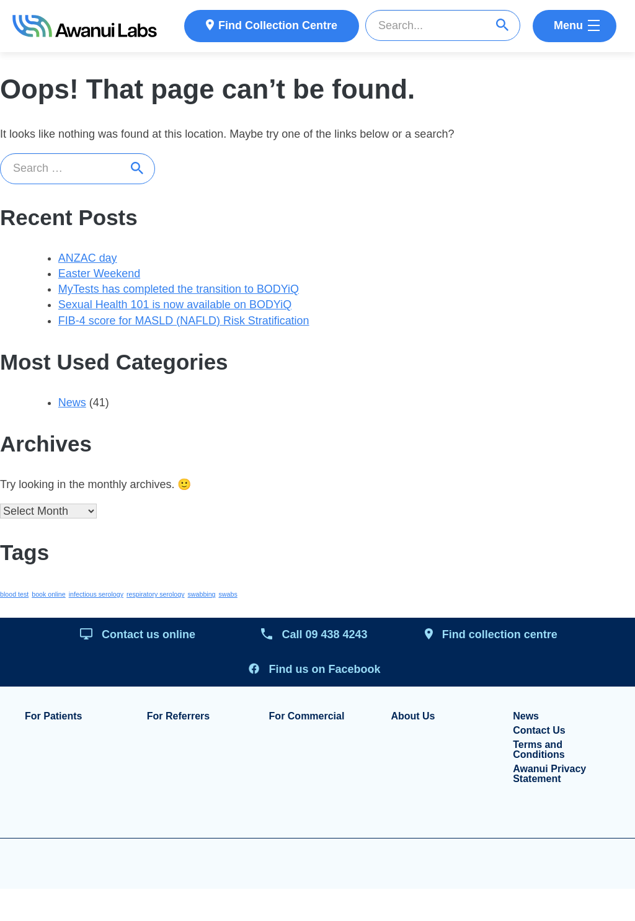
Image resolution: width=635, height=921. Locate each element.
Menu (568, 25)
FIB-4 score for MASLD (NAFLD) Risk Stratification (184, 321)
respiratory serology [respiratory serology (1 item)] (156, 596)
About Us (413, 718)
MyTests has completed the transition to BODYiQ (179, 289)
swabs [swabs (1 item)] (228, 596)
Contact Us (539, 732)
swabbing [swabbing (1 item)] (202, 596)
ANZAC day (87, 258)
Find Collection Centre (277, 25)
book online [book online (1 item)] (49, 596)
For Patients (53, 718)
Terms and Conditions (539, 751)
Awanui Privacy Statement (549, 775)
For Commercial (307, 718)
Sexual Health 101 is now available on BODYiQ (175, 305)
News (72, 403)
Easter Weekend (99, 274)
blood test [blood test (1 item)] (14, 596)
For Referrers (178, 718)
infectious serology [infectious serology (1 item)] (96, 596)
